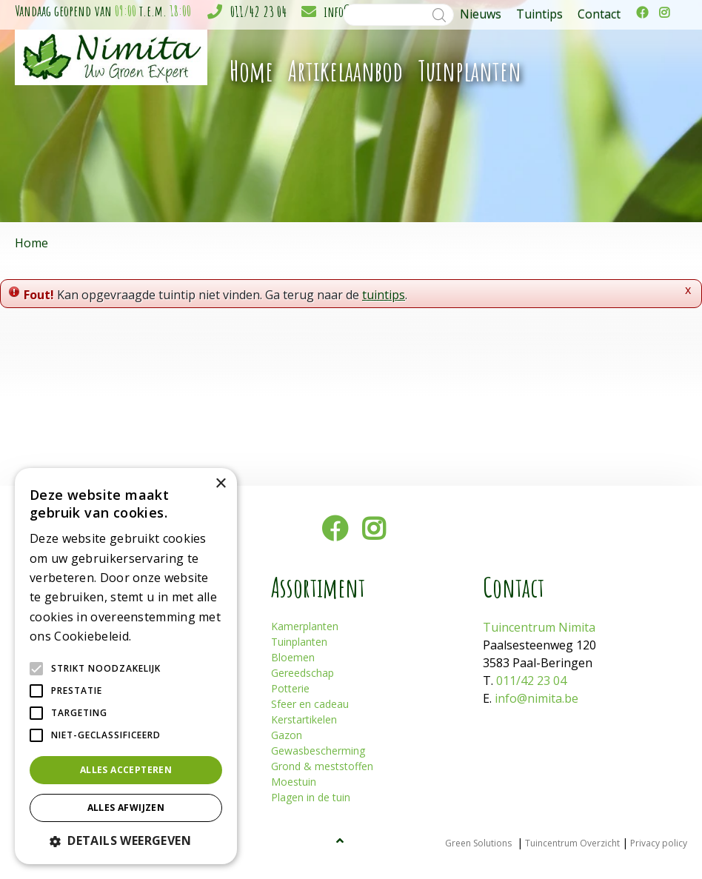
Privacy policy (658, 843)
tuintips (383, 295)
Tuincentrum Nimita (539, 627)
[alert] (126, 666)
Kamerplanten (304, 626)
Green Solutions (478, 843)
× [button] (220, 483)
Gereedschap (302, 673)
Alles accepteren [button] (126, 769)
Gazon (286, 735)
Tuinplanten (299, 642)
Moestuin (293, 782)
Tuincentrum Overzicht (572, 843)
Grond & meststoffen (322, 766)
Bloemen (293, 657)
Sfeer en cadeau (310, 704)
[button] (126, 840)
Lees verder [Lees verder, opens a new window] (160, 637)
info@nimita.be (536, 698)
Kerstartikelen (304, 719)
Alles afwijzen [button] (126, 807)
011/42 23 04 (258, 11)
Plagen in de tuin (310, 797)
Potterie (290, 688)
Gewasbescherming (318, 750)
